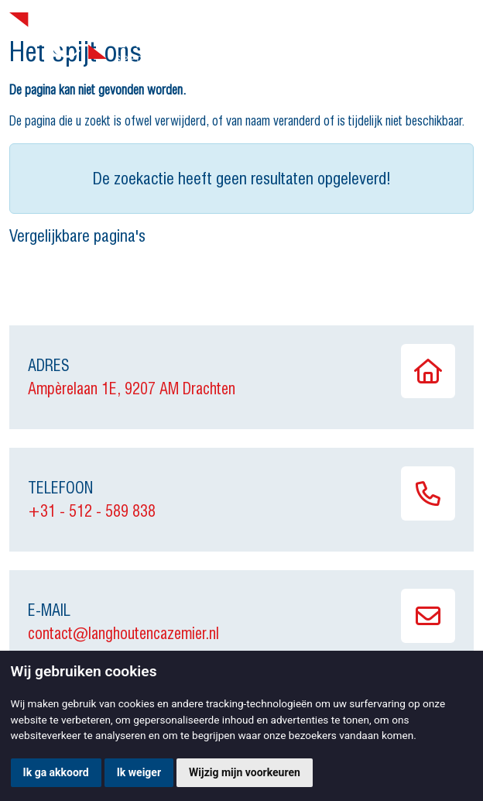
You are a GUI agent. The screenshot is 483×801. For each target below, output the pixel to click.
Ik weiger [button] (139, 772)
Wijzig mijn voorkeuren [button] (244, 772)
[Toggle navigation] (459, 38)
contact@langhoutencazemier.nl (123, 633)
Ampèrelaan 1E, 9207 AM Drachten (131, 389)
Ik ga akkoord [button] (56, 772)
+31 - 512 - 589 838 (92, 511)
